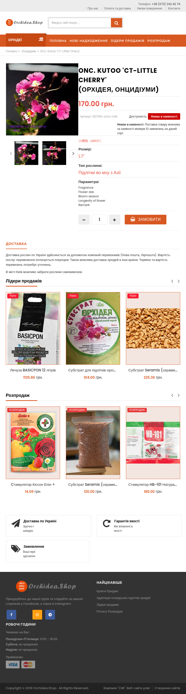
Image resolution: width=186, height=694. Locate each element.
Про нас (92, 8)
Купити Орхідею (107, 591)
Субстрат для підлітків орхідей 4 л (94, 370)
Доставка (16, 243)
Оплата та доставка (117, 8)
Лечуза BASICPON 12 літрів (33, 370)
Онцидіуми (29, 51)
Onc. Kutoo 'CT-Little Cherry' (60, 51)
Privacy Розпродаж (110, 611)
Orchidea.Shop (45, 688)
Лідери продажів (108, 605)
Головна (11, 51)
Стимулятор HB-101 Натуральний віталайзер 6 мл (154, 484)
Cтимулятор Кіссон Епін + (33, 484)
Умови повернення (149, 8)
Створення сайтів (167, 688)
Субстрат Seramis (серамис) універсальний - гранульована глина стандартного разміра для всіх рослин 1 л (94, 484)
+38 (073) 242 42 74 (166, 4)
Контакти (174, 8)
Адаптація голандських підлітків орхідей (123, 598)
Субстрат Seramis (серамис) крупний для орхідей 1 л (154, 370)
